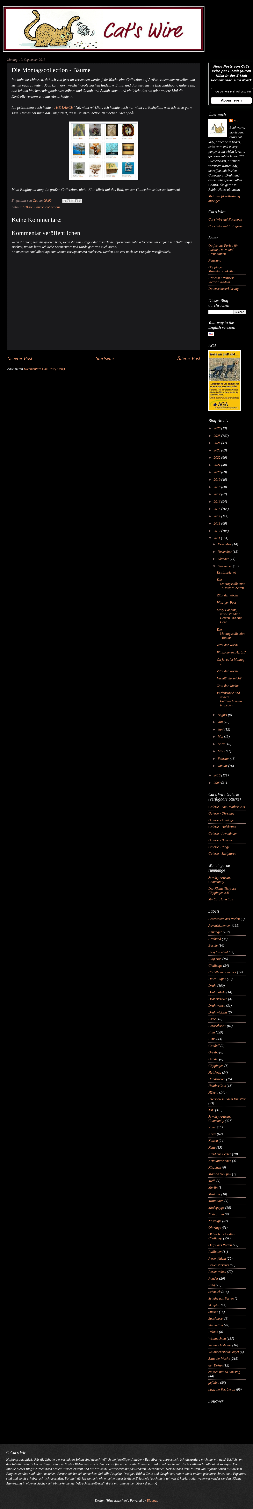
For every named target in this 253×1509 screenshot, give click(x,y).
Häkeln (213, 1092)
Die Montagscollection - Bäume (231, 634)
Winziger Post (226, 602)
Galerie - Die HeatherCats (226, 807)
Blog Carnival (218, 952)
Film (211, 1032)
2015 (217, 509)
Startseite (105, 358)
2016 (217, 502)
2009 (217, 783)
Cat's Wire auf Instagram (225, 226)
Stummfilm (215, 1325)
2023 (217, 450)
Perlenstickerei (218, 1265)
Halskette (214, 1072)
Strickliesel (216, 1319)
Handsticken (216, 1079)
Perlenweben (217, 1272)
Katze (212, 1134)
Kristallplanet (226, 572)
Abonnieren (231, 100)
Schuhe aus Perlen (221, 1298)
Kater (212, 1127)
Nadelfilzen (216, 1214)
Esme (212, 1019)
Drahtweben (216, 1006)
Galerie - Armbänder (222, 834)
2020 (217, 472)
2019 (217, 480)
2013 (217, 523)
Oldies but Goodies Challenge (221, 1236)
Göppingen (216, 1066)
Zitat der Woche (227, 595)
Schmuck (214, 1292)
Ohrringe (214, 1228)
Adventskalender (219, 925)
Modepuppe (216, 1208)
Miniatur (214, 1194)
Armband (214, 939)
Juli (221, 722)
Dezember (225, 544)
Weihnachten (217, 1339)
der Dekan (215, 1365)
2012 (217, 531)
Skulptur (214, 1305)
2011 (217, 538)
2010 (217, 775)
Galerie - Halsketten (222, 827)
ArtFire (27, 207)
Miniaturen (216, 1201)
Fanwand (214, 260)
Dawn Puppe (217, 979)
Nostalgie (214, 1221)
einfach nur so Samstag (224, 1372)
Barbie (213, 945)
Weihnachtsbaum (219, 1345)
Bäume (39, 207)
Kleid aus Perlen (219, 1154)
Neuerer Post (19, 358)
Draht (212, 986)
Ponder (213, 1278)
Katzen (213, 1141)
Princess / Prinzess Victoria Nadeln (221, 280)
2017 (217, 494)
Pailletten (215, 1252)
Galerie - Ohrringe (221, 813)
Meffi (212, 1181)
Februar (224, 759)
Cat (235, 121)
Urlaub (213, 1332)
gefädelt (213, 1383)
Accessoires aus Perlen (224, 919)
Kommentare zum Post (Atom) (44, 369)
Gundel (213, 1059)
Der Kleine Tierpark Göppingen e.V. (222, 891)
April (221, 744)
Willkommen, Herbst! (231, 652)
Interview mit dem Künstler (227, 1099)
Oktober (224, 559)
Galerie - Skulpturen (222, 854)
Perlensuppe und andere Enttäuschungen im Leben (229, 699)
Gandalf (213, 1046)
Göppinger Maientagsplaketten (221, 269)
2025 (217, 436)
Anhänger (215, 932)
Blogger (152, 1500)
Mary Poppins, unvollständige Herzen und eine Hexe (229, 616)
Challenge (215, 966)
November (225, 552)
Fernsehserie (217, 1026)
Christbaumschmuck (222, 972)
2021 (217, 465)
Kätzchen (214, 1167)
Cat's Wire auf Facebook (225, 219)
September (225, 566)
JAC (211, 1110)
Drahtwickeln (217, 1012)
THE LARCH (64, 107)
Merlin (213, 1187)
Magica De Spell (219, 1174)
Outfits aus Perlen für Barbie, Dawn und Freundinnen (223, 250)
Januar (223, 766)
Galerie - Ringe (219, 847)
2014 (217, 516)
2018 (217, 487)
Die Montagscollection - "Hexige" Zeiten (231, 584)
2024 (217, 443)
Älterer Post (188, 358)
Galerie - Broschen (221, 840)
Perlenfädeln (217, 1258)
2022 (217, 457)
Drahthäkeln (217, 992)
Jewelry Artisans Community (219, 880)
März (222, 751)
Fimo (212, 1039)
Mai (221, 737)
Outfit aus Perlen (220, 1245)
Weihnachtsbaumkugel (223, 1352)
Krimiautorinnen (219, 1161)
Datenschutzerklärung (223, 289)
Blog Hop (215, 959)
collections (52, 207)
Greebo (213, 1052)
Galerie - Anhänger (221, 820)
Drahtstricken (217, 999)
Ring (211, 1285)
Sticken (213, 1312)
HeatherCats (217, 1086)
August (223, 715)
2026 (217, 428)
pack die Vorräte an (221, 1389)
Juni (221, 729)
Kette (212, 1147)
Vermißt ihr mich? (229, 678)
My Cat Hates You (220, 899)
